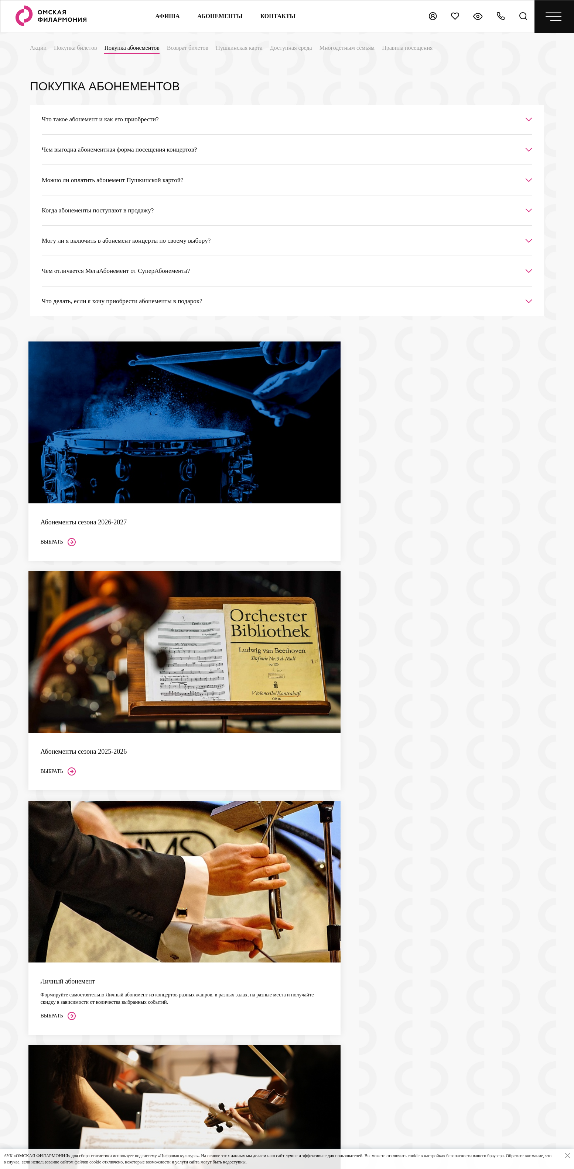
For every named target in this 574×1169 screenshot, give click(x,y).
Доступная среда (291, 48)
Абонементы (219, 16)
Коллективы (294, 945)
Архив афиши (296, 997)
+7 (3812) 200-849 (70, 1012)
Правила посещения (407, 48)
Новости (290, 987)
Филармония (297, 935)
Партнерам (294, 1032)
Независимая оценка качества (385, 890)
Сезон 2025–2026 (299, 907)
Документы (293, 966)
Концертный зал (222, 1015)
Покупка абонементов (131, 48)
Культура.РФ (474, 905)
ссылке (402, 918)
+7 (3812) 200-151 (70, 1050)
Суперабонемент (299, 917)
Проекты (290, 956)
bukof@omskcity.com (74, 926)
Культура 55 (473, 924)
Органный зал (220, 1025)
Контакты (293, 1015)
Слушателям (220, 904)
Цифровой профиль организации (482, 947)
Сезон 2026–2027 (299, 897)
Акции (38, 48)
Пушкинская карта (239, 48)
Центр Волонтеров (301, 976)
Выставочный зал (224, 1056)
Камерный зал (220, 1035)
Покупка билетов (75, 48)
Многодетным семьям (347, 48)
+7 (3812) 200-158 (70, 1041)
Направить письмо (490, 850)
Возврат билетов (187, 48)
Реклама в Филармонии (306, 1053)
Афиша (167, 16)
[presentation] (523, 1107)
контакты (277, 16)
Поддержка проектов (304, 1043)
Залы (211, 1004)
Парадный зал (220, 1046)
